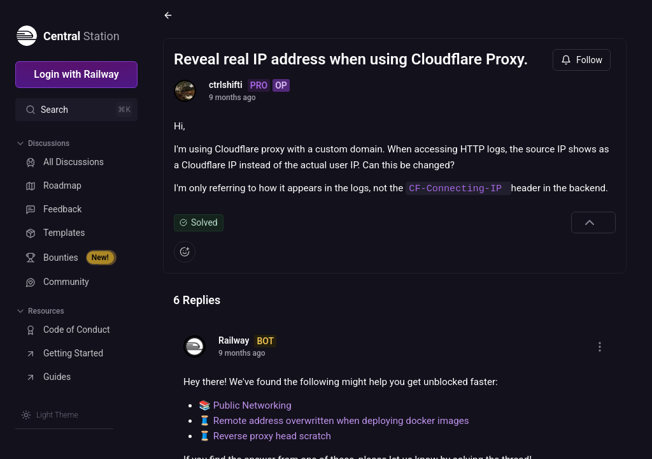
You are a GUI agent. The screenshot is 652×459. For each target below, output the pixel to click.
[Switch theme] (49, 415)
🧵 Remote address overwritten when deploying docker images (334, 420)
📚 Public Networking (245, 405)
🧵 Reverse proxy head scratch (265, 436)
